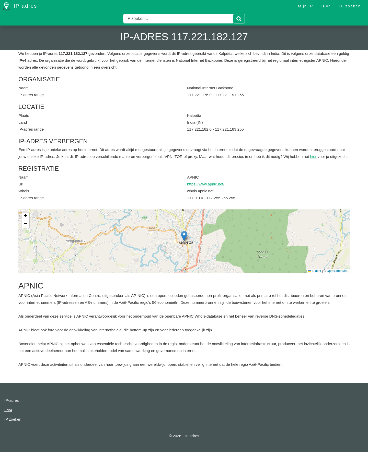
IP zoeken (350, 6)
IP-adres (20, 6)
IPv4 (326, 6)
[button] (184, 236)
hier (313, 156)
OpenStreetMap (337, 271)
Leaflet (314, 271)
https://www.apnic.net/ (205, 184)
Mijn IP (305, 6)
